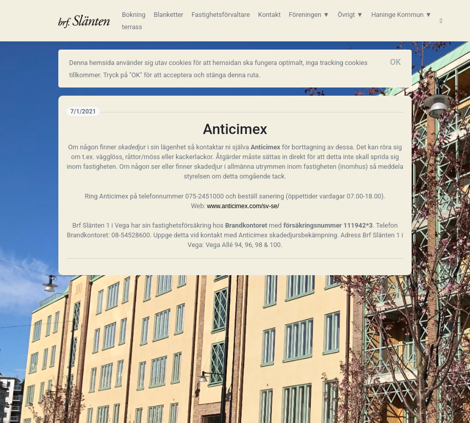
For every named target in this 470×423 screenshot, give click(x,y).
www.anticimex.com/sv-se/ (243, 206)
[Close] (395, 62)
